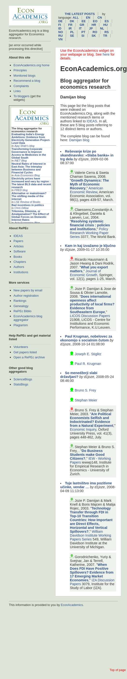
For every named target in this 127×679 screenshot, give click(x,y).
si (82, 35)
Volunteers (20, 347)
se (72, 35)
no (60, 32)
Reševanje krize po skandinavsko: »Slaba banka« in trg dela (87, 155)
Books (17, 256)
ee (83, 21)
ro (95, 32)
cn (100, 17)
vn (60, 39)
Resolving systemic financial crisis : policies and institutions (90, 225)
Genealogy (20, 306)
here (106, 54)
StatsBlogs (20, 384)
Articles (18, 246)
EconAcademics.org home (31, 65)
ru (60, 35)
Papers (18, 241)
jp (91, 28)
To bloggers (21, 96)
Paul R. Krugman (88, 364)
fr (70, 25)
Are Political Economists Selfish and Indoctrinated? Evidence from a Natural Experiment (91, 420)
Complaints (21, 86)
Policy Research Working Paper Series (89, 233)
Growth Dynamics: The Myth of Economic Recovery (89, 184)
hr (94, 25)
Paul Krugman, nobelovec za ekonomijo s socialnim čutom (86, 338)
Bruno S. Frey (85, 390)
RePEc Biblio (22, 311)
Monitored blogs (24, 75)
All (76, 17)
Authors (18, 267)
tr (105, 35)
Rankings (19, 301)
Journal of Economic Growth (85, 273)
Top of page (118, 670)
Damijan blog (79, 140)
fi (59, 25)
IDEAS (18, 236)
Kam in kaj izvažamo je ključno (90, 246)
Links (17, 91)
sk (94, 35)
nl (102, 28)
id (59, 28)
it (80, 28)
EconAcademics (72, 605)
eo (95, 21)
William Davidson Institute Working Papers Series (90, 535)
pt (83, 32)
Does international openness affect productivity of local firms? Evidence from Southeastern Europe (92, 304)
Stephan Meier (86, 400)
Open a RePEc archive (29, 357)
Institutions (20, 272)
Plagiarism (20, 325)
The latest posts (80, 14)
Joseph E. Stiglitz (88, 354)
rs (107, 32)
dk (72, 21)
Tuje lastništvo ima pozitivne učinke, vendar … (86, 485)
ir (70, 28)
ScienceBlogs (22, 379)
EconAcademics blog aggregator (27, 318)
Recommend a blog (26, 80)
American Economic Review (86, 190)
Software (19, 251)
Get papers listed (25, 352)
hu (105, 25)
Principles (20, 70)
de (60, 21)
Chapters (19, 262)
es (107, 21)
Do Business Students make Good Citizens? (87, 454)
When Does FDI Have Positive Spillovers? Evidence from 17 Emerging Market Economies (92, 572)
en (88, 17)
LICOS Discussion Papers (90, 316)
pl (72, 32)
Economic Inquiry (83, 429)
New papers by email (27, 290)
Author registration (26, 295)
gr (82, 25)
